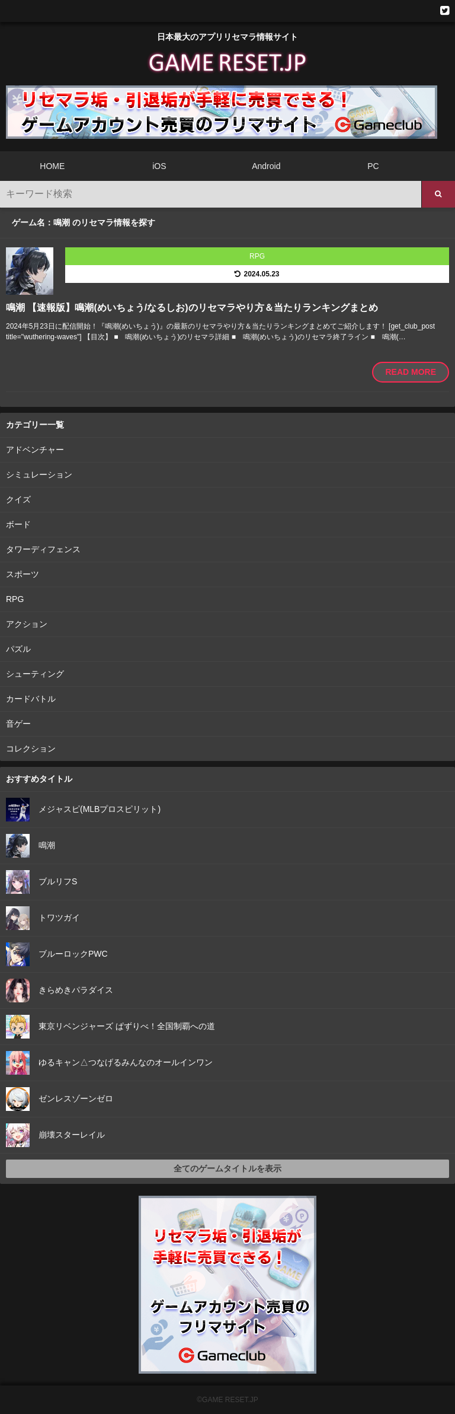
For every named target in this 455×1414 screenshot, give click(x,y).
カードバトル (31, 698)
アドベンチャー (35, 449)
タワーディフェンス (43, 549)
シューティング (35, 674)
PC (373, 166)
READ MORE (410, 372)
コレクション (31, 748)
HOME (52, 166)
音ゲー (18, 723)
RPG (15, 599)
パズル (18, 649)
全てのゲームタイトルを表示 (227, 1168)
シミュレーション (39, 474)
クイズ (18, 499)
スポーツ (22, 574)
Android (266, 166)
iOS (159, 166)
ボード (18, 524)
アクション (26, 624)
